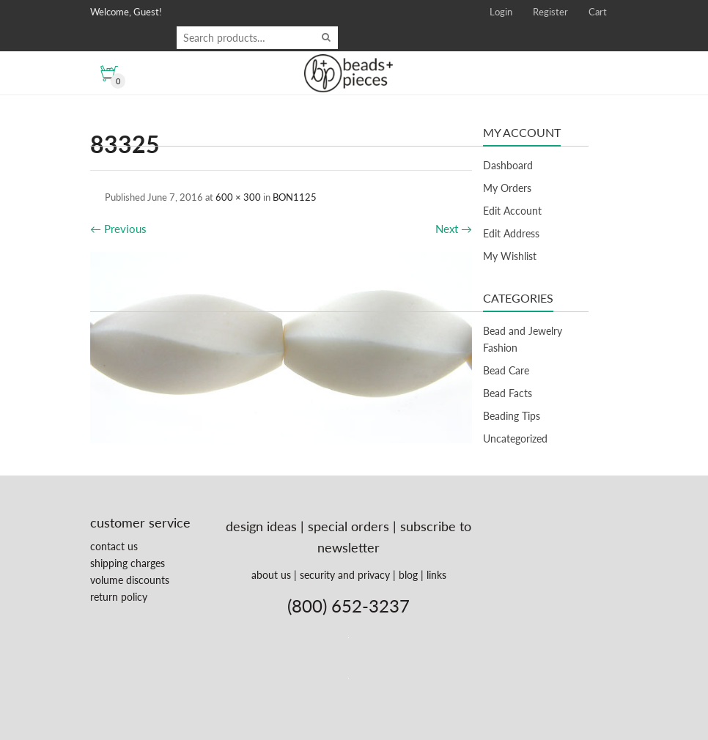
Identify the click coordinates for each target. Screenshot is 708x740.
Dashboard (508, 165)
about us (271, 575)
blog (408, 575)
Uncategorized (515, 438)
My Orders (507, 188)
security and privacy (345, 575)
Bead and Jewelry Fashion (522, 339)
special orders (348, 526)
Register (550, 12)
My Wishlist (509, 256)
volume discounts (129, 580)
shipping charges (127, 563)
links (436, 575)
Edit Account (512, 210)
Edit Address (511, 233)
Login (501, 12)
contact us (114, 546)
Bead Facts (507, 393)
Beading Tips (511, 416)
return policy (118, 597)
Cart (598, 12)
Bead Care (506, 370)
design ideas (261, 526)
